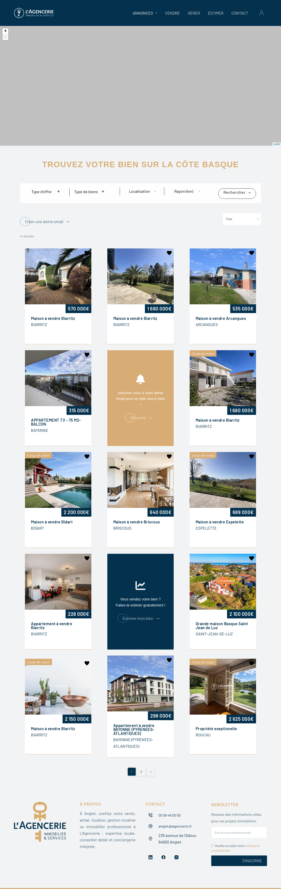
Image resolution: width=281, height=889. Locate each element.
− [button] (5, 37)
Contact (239, 13)
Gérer (194, 13)
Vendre (172, 13)
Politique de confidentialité (188, 883)
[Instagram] (176, 847)
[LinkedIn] (150, 847)
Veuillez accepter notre (235, 838)
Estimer (215, 13)
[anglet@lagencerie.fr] (150, 816)
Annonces (146, 13)
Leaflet (276, 144)
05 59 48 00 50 (170, 804)
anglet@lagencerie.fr (176, 815)
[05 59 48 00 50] (150, 805)
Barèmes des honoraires (108, 883)
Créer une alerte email (44, 215)
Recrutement (147, 883)
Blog (77, 883)
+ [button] (5, 31)
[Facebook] (163, 847)
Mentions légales (233, 883)
